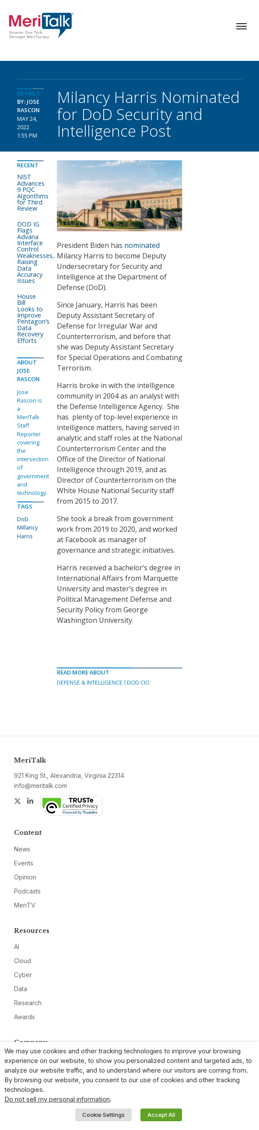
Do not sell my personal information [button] (57, 1099)
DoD (22, 519)
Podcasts (27, 891)
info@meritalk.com (40, 785)
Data (20, 988)
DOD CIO (138, 682)
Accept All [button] (161, 1114)
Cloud (22, 960)
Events (23, 863)
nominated (142, 245)
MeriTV (24, 905)
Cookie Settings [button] (103, 1114)
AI (16, 946)
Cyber (23, 974)
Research (28, 1002)
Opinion (25, 877)
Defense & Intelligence (89, 682)
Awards (24, 1017)
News (22, 849)
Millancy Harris (27, 531)
